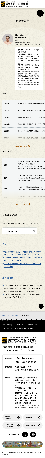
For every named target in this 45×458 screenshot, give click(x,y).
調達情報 (29, 417)
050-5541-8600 (13, 350)
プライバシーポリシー (19, 328)
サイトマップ (6, 328)
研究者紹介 (15, 315)
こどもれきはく (28, 444)
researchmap (11, 231)
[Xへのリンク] (25, 434)
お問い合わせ (6, 324)
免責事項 (30, 328)
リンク (37, 328)
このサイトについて (33, 324)
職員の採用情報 (8, 417)
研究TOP (5, 315)
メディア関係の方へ (18, 324)
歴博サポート (30, 425)
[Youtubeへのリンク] (33, 434)
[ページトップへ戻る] (41, 306)
